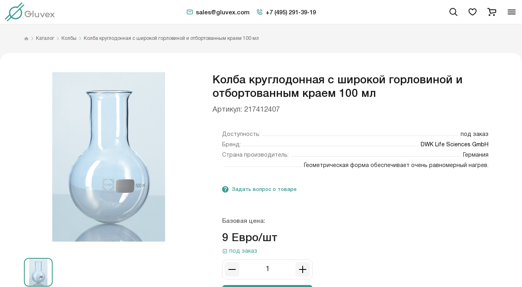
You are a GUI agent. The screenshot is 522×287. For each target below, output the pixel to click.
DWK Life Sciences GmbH (455, 144)
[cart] (491, 12)
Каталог (45, 38)
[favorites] (472, 12)
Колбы (69, 38)
